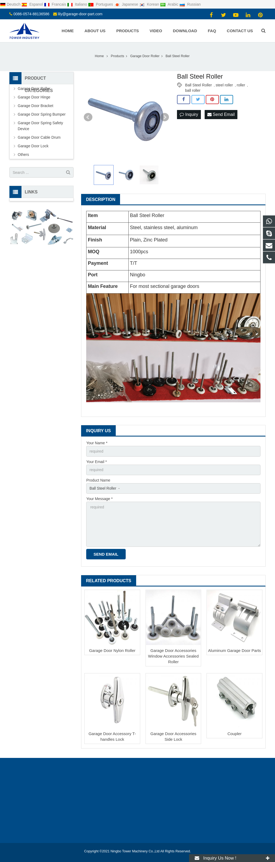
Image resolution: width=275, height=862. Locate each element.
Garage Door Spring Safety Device (40, 126)
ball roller (192, 90)
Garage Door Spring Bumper (42, 114)
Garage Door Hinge (34, 97)
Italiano (77, 4)
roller (241, 85)
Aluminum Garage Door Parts (234, 650)
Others (23, 154)
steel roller (224, 85)
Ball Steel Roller (198, 85)
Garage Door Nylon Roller (112, 650)
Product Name (98, 480)
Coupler (234, 733)
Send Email (221, 114)
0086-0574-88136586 (31, 14)
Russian (190, 4)
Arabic (169, 4)
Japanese (126, 4)
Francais (55, 4)
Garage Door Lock (33, 146)
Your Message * (99, 499)
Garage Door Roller (34, 88)
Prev (88, 117)
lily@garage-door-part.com (80, 14)
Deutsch (10, 4)
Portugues (101, 4)
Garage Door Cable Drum (39, 137)
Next (164, 117)
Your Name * (96, 443)
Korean (149, 4)
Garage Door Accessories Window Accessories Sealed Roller (173, 656)
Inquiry (189, 114)
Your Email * (96, 462)
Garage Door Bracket (35, 106)
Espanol (32, 4)
